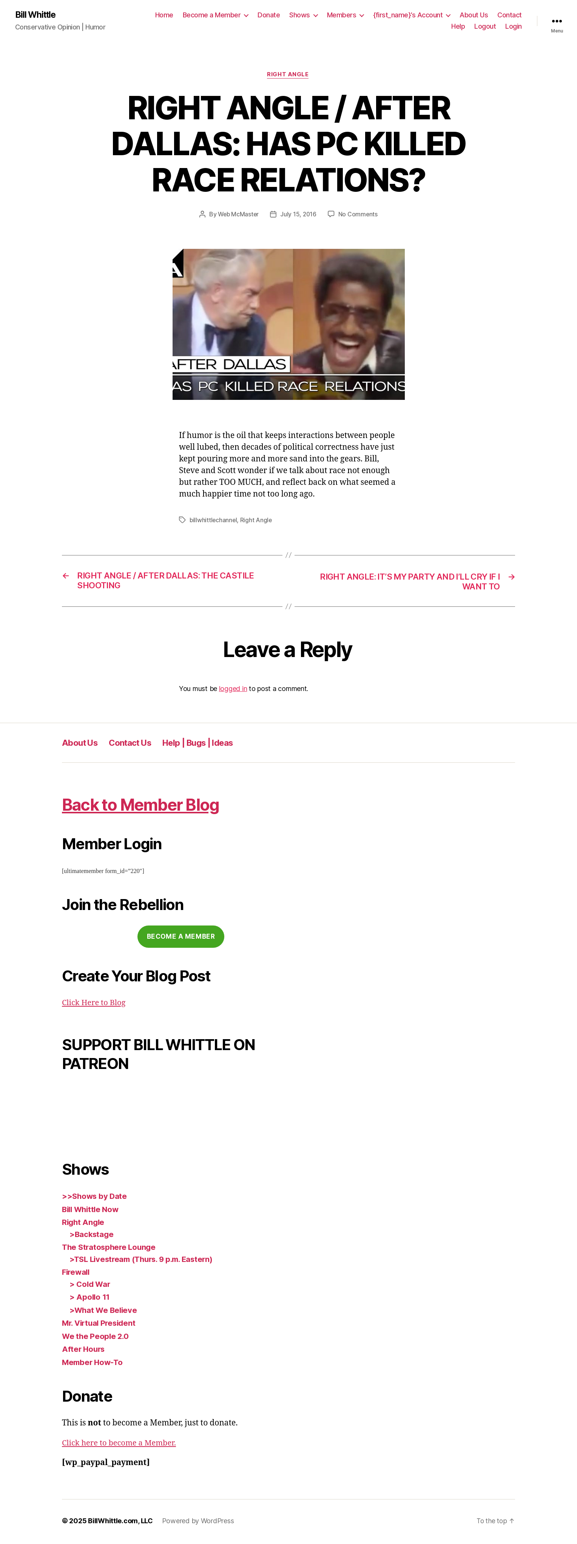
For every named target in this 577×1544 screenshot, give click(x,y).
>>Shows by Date (95, 1198)
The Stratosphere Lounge (110, 1249)
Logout (485, 27)
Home (164, 15)
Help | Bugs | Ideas (211, 744)
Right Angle (288, 75)
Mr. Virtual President (101, 1325)
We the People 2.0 (96, 1338)
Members (341, 15)
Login (513, 27)
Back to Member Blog (149, 806)
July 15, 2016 (299, 215)
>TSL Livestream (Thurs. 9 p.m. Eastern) (145, 1261)
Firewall (77, 1274)
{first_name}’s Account (408, 15)
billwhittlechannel (214, 521)
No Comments (359, 215)
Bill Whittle (37, 15)
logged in (233, 690)
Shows (299, 15)
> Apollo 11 (90, 1298)
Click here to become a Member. (121, 1445)
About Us (474, 15)
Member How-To (93, 1364)
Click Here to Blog (95, 1005)
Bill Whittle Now (92, 1211)
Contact (509, 15)
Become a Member (212, 15)
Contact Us (136, 744)
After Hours (84, 1351)
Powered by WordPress (198, 1523)
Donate (269, 15)
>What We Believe (104, 1312)
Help (458, 27)
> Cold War (90, 1286)
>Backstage (92, 1236)
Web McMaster (238, 215)
